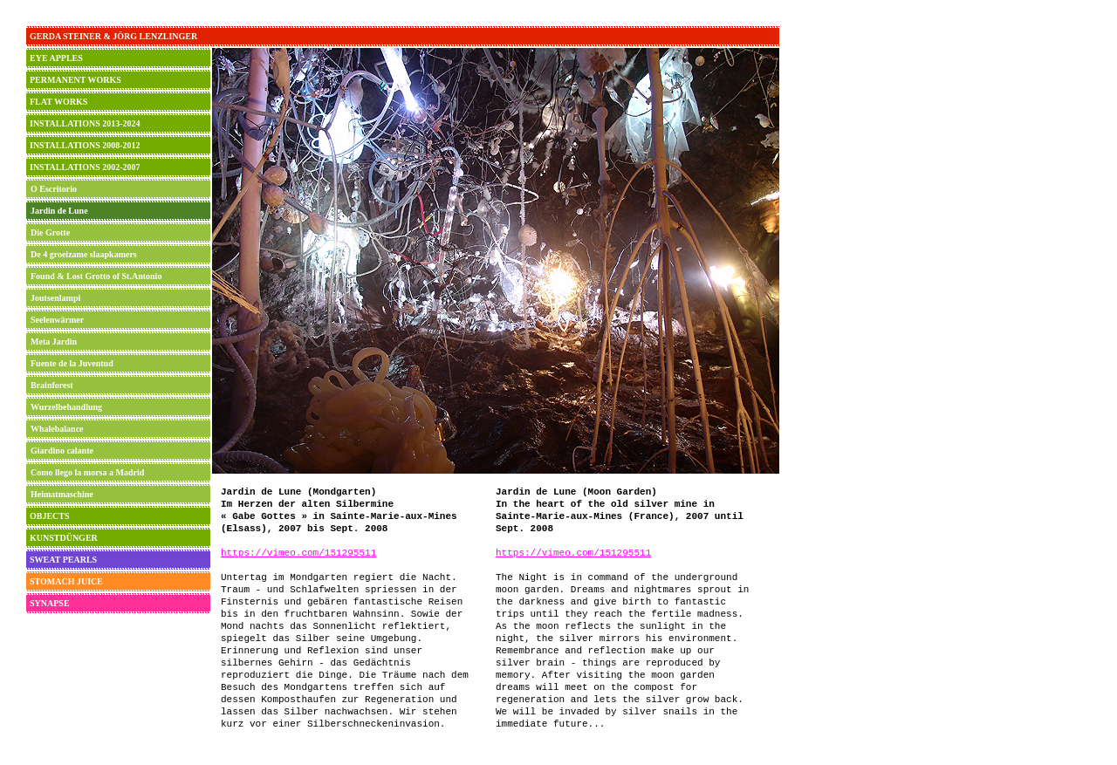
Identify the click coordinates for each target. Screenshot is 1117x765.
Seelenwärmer (57, 319)
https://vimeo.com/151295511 (298, 553)
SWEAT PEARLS (63, 559)
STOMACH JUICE (66, 581)
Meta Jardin (54, 341)
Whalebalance (57, 429)
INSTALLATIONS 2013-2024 (85, 123)
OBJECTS (50, 516)
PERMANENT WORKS (75, 80)
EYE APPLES (56, 58)
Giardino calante (62, 450)
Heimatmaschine (62, 494)
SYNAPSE (50, 603)
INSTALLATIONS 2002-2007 (85, 167)
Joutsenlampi (55, 298)
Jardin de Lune (59, 210)
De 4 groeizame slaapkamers (84, 254)
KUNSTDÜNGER (64, 538)
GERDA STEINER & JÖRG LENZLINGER (113, 36)
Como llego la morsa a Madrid (87, 472)
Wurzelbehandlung (66, 407)
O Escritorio (54, 189)
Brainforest (52, 385)
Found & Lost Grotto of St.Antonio (96, 276)
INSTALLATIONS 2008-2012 (85, 145)
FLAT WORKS (58, 101)
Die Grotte (50, 232)
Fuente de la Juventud (72, 363)
